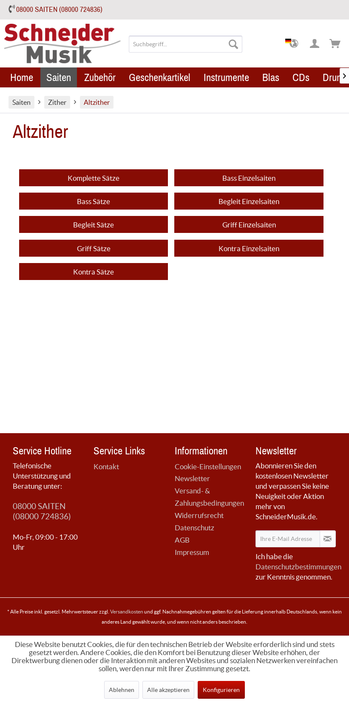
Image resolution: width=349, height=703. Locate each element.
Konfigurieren (221, 689)
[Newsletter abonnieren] (328, 538)
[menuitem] (185, 44)
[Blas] (270, 77)
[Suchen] (233, 44)
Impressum (192, 552)
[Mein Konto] (314, 44)
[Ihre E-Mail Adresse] (287, 538)
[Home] (21, 77)
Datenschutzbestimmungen (298, 567)
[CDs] (301, 77)
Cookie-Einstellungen (208, 466)
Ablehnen (121, 689)
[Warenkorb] (335, 44)
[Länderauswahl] (294, 44)
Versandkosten (126, 611)
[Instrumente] (226, 77)
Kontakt (106, 466)
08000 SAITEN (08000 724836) (59, 10)
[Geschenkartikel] (159, 77)
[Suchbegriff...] (185, 44)
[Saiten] (58, 77)
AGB (182, 540)
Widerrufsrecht (199, 515)
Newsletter (192, 478)
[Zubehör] (100, 77)
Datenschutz (194, 528)
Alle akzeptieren (168, 689)
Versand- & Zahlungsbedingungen (209, 497)
